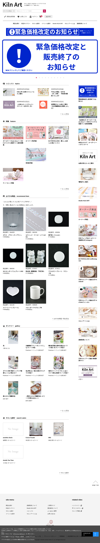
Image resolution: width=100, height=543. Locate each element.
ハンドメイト (77, 505)
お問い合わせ (51, 513)
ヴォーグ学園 (77, 511)
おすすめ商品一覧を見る (61, 318)
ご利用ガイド (51, 505)
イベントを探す (46, 23)
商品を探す (16, 23)
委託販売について (53, 508)
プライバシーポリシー (19, 534)
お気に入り (22, 16)
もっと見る (65, 114)
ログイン (33, 16)
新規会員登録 (9, 16)
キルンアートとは (70, 23)
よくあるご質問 (52, 511)
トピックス (30, 511)
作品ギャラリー (25, 23)
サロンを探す (36, 23)
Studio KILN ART (58, 23)
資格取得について (82, 23)
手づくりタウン (77, 508)
